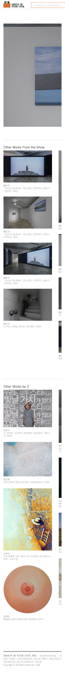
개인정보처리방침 (48, 655)
